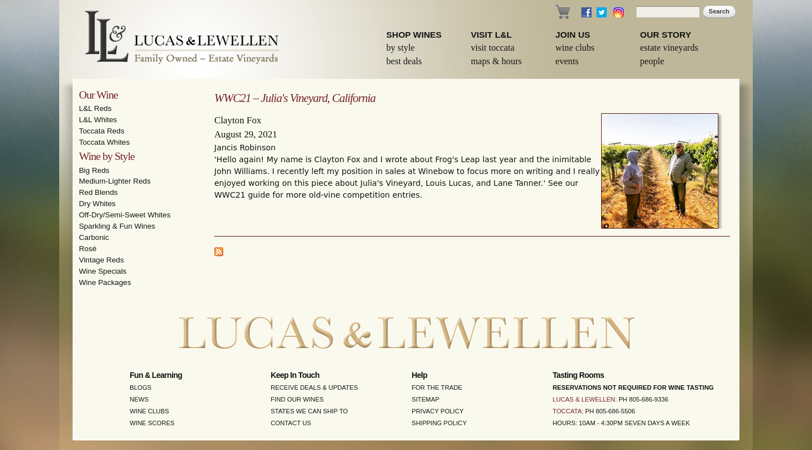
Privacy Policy (438, 411)
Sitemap (425, 399)
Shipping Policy (439, 423)
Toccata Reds (102, 131)
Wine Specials (102, 271)
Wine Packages (105, 282)
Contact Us (291, 423)
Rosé (87, 248)
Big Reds (94, 170)
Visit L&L (491, 34)
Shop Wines (414, 34)
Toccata (567, 411)
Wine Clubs (574, 47)
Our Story (665, 34)
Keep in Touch (295, 375)
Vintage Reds (101, 260)
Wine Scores (152, 423)
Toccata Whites (104, 142)
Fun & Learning (156, 375)
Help (419, 375)
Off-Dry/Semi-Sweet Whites (124, 215)
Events (567, 61)
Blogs (141, 387)
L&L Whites (98, 119)
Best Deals (404, 61)
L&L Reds (95, 108)
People (652, 61)
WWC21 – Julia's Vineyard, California (295, 98)
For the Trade (437, 387)
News (139, 399)
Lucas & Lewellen (584, 399)
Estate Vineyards (669, 47)
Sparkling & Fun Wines (117, 226)
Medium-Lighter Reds (115, 181)
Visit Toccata (492, 47)
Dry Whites (97, 203)
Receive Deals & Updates (314, 387)
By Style (400, 47)
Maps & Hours (496, 61)
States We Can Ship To (309, 411)
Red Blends (98, 192)
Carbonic (94, 237)
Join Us (572, 34)
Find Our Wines (297, 399)
